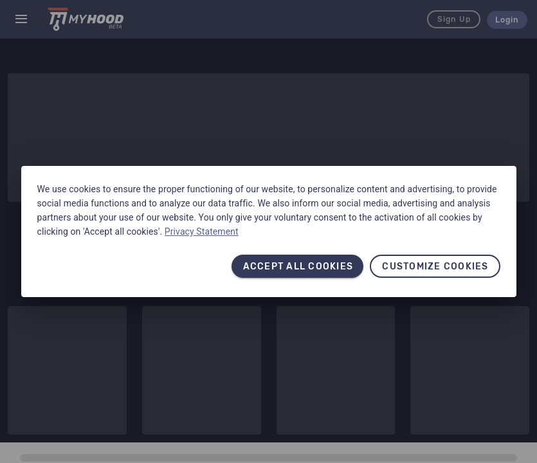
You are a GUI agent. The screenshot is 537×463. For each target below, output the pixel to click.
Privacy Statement (202, 231)
